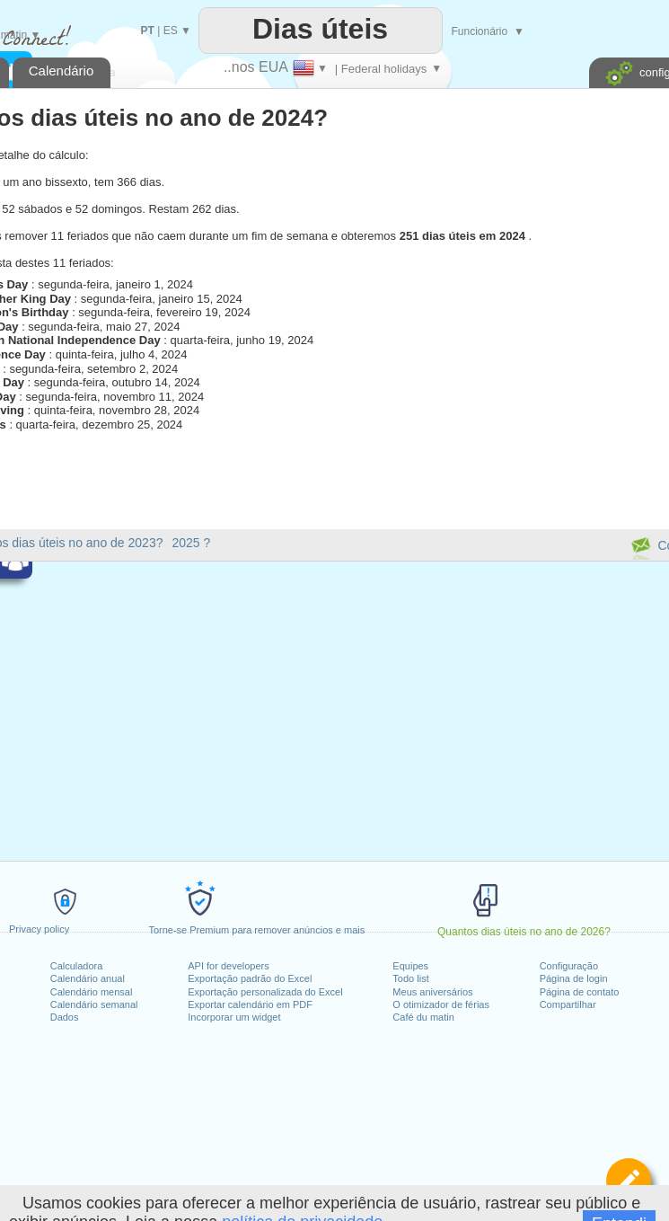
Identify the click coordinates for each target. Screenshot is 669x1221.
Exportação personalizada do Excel (265, 992)
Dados (64, 1017)
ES (170, 30)
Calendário (61, 70)
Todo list (410, 978)
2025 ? (191, 542)
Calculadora (76, 965)
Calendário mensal (91, 992)
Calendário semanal (94, 1004)
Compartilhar (568, 1004)
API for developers (228, 965)
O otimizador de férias (440, 1004)
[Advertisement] (480, 325)
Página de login (574, 978)
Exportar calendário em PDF (250, 1004)
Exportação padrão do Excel (250, 978)
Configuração (569, 965)
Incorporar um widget (234, 1017)
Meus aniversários (432, 992)
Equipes (410, 965)
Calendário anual (87, 978)
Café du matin (422, 1017)
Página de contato (580, 992)
